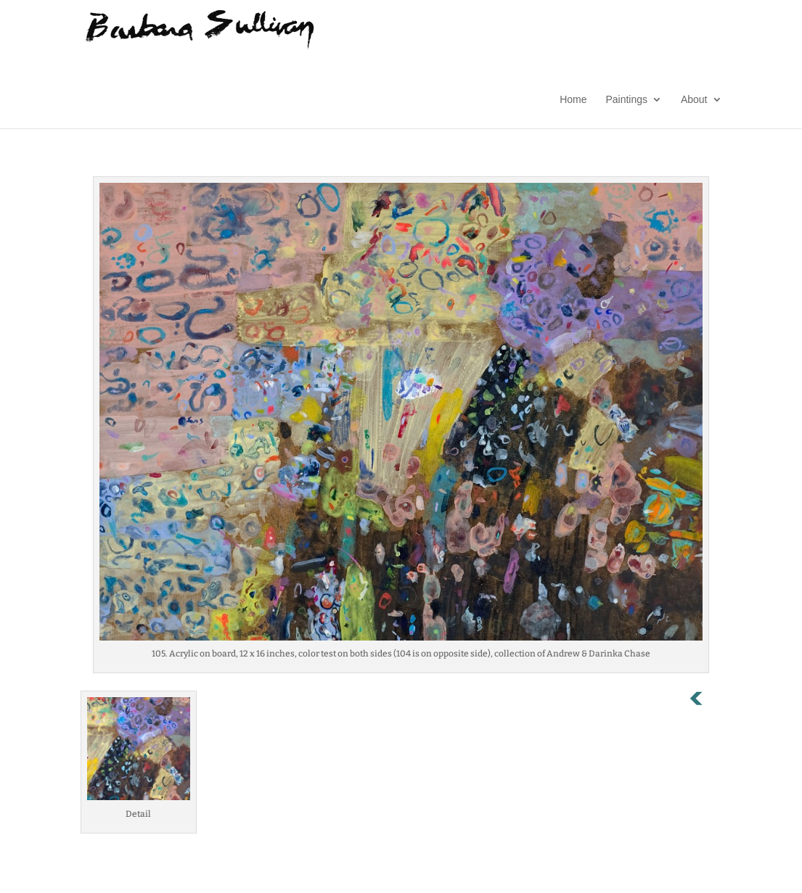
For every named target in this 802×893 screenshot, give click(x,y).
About (694, 99)
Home (573, 99)
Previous (704, 701)
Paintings (626, 99)
